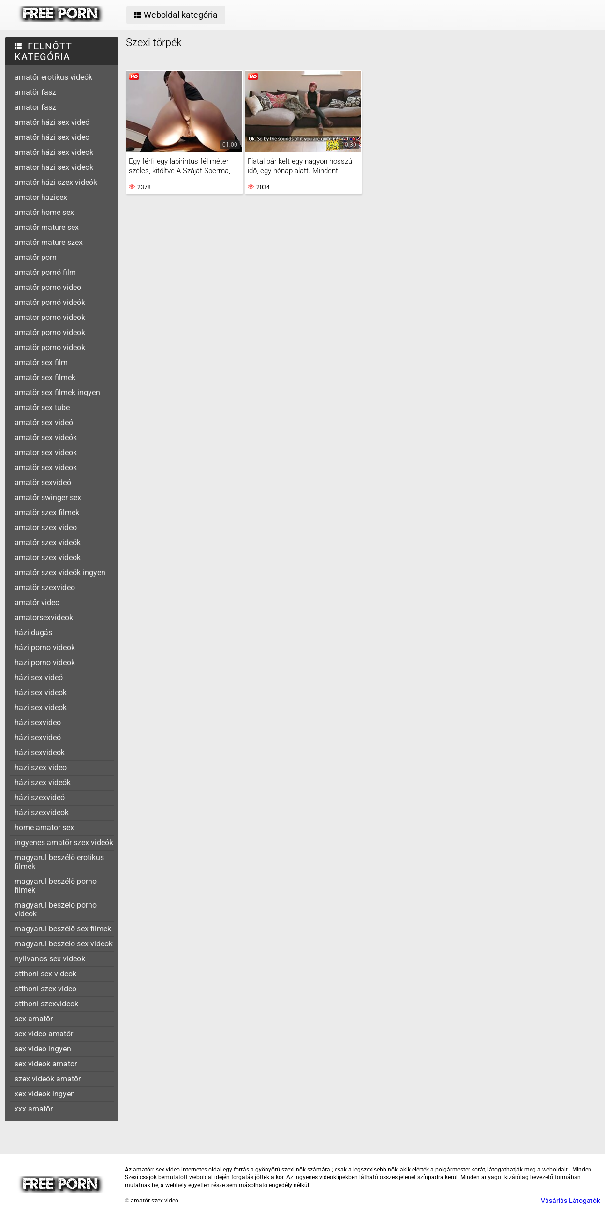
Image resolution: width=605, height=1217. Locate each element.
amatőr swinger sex (48, 497)
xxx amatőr (34, 1108)
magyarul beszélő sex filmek (63, 928)
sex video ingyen (43, 1048)
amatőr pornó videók (50, 302)
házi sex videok (41, 692)
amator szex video (46, 527)
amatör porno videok (50, 347)
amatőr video (37, 602)
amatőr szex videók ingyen (60, 572)
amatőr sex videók (46, 437)
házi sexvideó (38, 737)
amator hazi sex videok (54, 167)
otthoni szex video (45, 988)
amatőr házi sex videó (52, 122)
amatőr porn (36, 257)
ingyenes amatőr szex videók (64, 842)
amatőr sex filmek (45, 377)
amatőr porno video (48, 287)
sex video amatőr (44, 1033)
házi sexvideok (40, 752)
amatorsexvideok (44, 617)
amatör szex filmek (47, 512)
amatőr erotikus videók (53, 77)
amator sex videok (46, 452)
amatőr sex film (41, 362)
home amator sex (44, 827)
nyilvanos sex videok (50, 958)
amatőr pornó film (45, 272)
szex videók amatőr (48, 1078)
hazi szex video (41, 767)
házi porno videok (45, 647)
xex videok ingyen (45, 1093)
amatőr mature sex (47, 227)
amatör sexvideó (43, 482)
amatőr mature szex (49, 242)
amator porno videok (50, 317)
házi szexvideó (40, 797)
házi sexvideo (38, 722)
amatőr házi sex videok (54, 152)
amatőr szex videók (48, 542)
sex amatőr (34, 1018)
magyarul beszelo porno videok (56, 909)
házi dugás (33, 632)
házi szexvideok (42, 812)
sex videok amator (46, 1063)
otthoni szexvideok (46, 1003)
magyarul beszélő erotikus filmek (59, 862)
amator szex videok (48, 557)
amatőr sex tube (42, 407)
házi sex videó (39, 677)
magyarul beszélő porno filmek (56, 886)
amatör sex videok (46, 467)
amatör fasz (35, 92)
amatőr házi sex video (52, 137)
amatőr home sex (44, 212)
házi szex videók (43, 782)
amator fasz (35, 107)
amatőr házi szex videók (56, 182)
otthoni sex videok (45, 973)
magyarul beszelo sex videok (64, 943)
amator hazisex (41, 197)
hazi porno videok (45, 662)
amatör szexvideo (45, 587)
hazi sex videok (41, 707)
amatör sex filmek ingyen (57, 392)
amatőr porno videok (50, 332)
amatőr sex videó (44, 422)
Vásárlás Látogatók (570, 1200)
